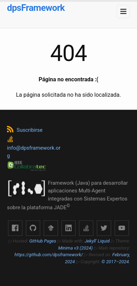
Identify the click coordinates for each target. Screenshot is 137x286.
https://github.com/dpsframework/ (49, 254)
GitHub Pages (42, 241)
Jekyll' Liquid (97, 241)
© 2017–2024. (116, 261)
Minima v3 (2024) (75, 248)
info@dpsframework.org (33, 148)
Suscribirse (25, 130)
